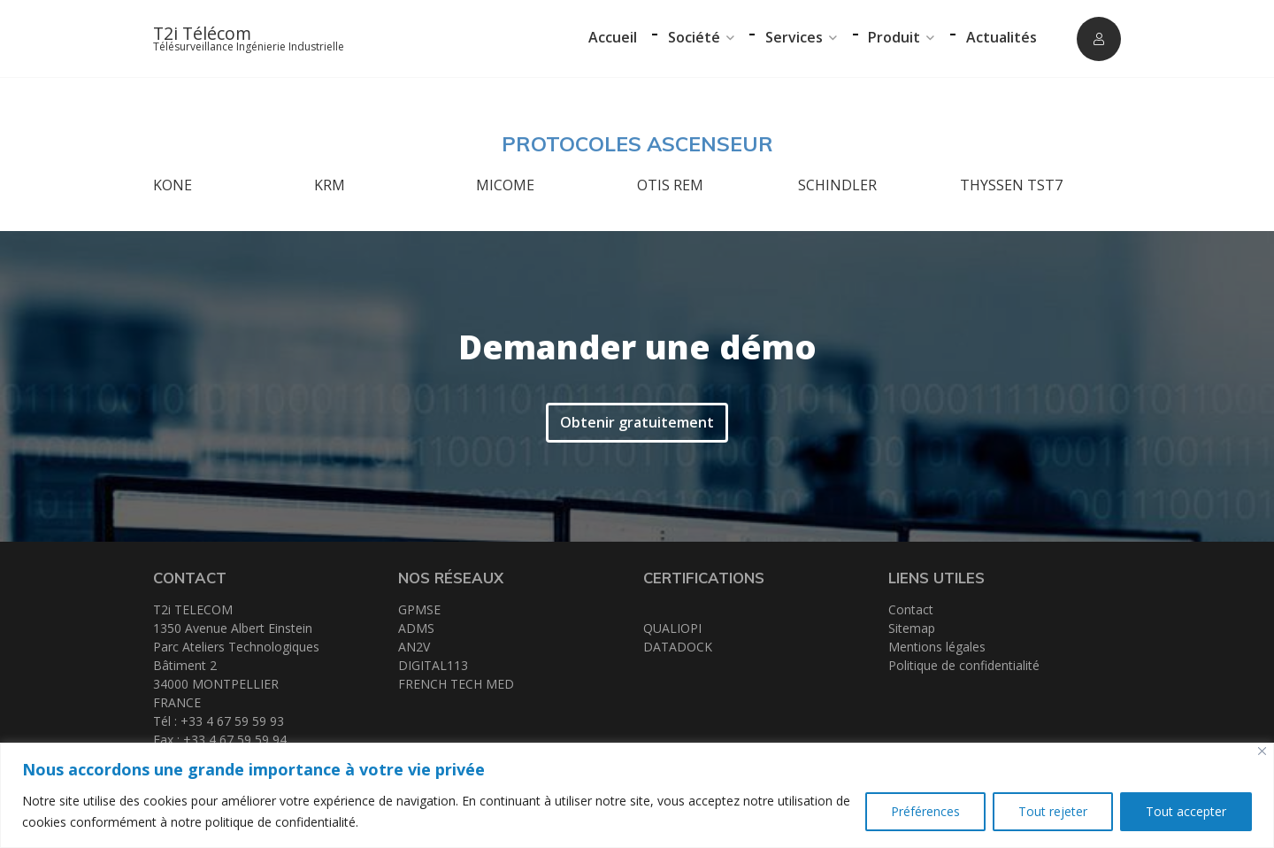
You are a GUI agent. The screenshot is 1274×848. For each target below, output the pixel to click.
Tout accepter (1186, 811)
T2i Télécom (202, 33)
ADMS (416, 628)
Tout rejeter (1052, 811)
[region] (637, 795)
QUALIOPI (672, 628)
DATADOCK (677, 646)
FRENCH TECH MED (456, 683)
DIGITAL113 (433, 665)
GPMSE (419, 609)
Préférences (925, 811)
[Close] (1262, 751)
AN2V (414, 646)
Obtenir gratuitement (637, 422)
